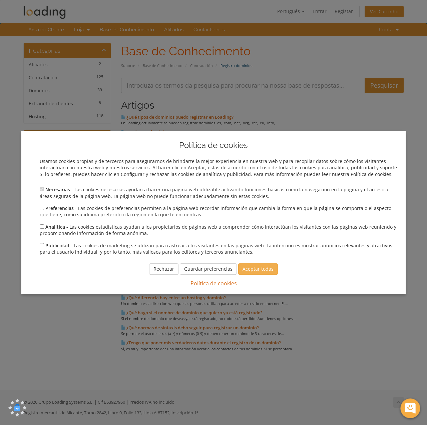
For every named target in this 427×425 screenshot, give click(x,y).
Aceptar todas (258, 269)
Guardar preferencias (208, 269)
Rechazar (163, 269)
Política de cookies (213, 283)
